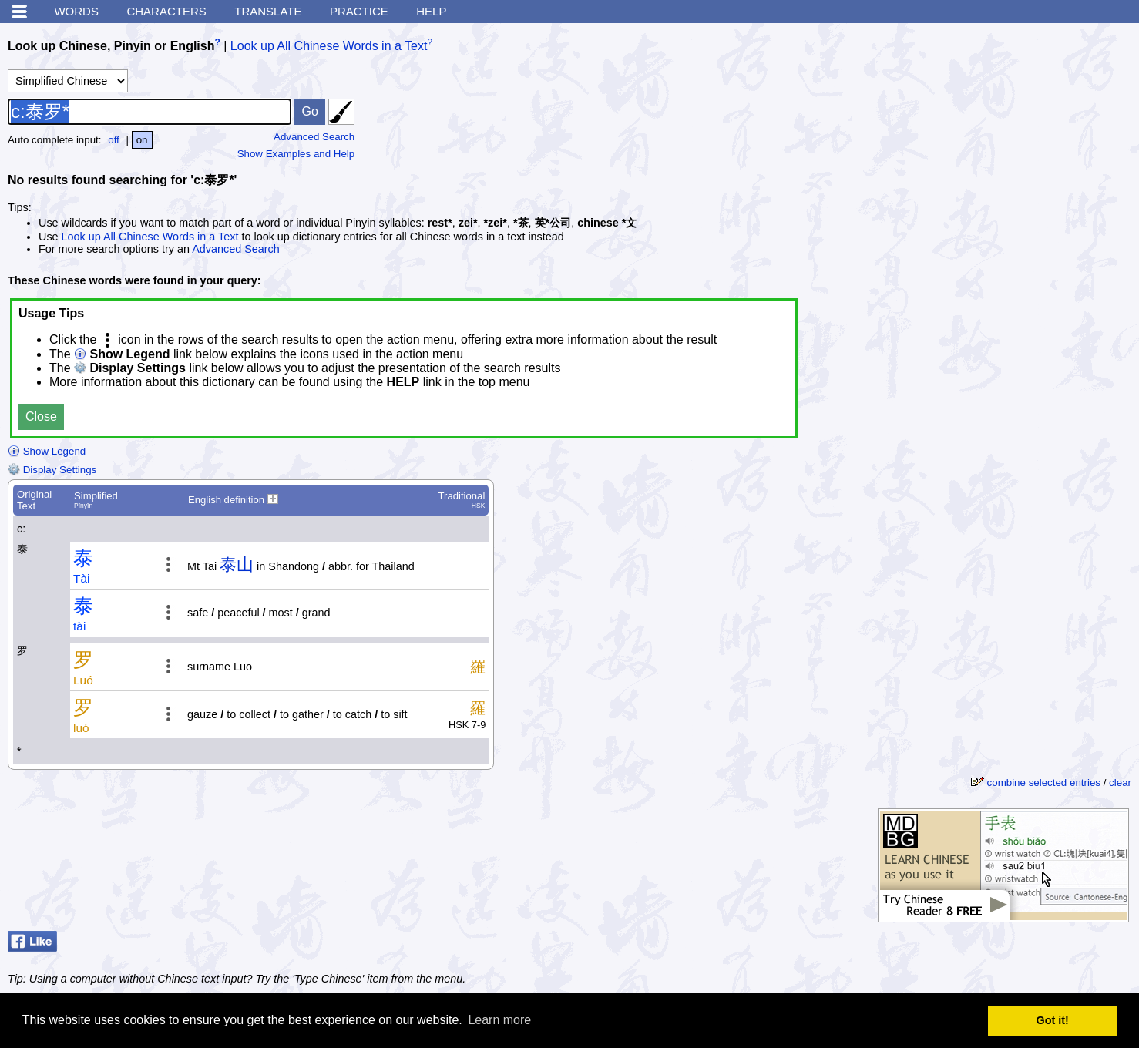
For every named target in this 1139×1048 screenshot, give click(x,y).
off (113, 140)
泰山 (237, 564)
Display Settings (52, 469)
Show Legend (47, 451)
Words (76, 11)
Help (431, 11)
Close (41, 416)
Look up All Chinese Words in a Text (329, 45)
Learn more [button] (499, 1019)
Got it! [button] (1053, 1020)
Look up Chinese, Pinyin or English (111, 45)
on (142, 140)
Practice (359, 11)
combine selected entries (1043, 782)
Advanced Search (314, 137)
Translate (267, 11)
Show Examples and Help (296, 154)
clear (1120, 782)
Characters (166, 11)
